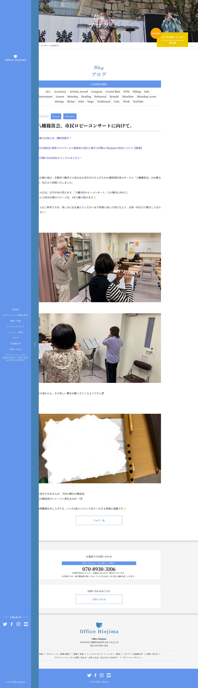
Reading (86, 96)
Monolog (72, 96)
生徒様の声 (15, 343)
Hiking (137, 91)
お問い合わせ (15, 349)
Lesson (60, 96)
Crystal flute (113, 91)
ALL (48, 91)
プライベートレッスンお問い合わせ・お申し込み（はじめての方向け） (15, 357)
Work (126, 101)
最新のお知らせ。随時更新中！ (54, 138)
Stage (90, 101)
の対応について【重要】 (129, 148)
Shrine (71, 101)
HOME (15, 309)
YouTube (138, 101)
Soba (81, 101)
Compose (96, 91)
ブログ (15, 337)
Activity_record (79, 91)
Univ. (117, 101)
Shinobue (128, 96)
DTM (126, 91)
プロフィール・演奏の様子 (16, 315)
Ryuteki (114, 96)
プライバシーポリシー (132, 657)
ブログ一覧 (99, 520)
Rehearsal (100, 96)
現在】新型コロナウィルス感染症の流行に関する (71, 148)
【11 (39, 148)
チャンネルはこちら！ (69, 158)
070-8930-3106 (99, 568)
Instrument (46, 96)
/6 (43, 148)
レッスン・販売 (15, 332)
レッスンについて (15, 326)
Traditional (103, 101)
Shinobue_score (146, 96)
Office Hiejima (107, 148)
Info (146, 91)
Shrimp (59, 101)
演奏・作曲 (15, 320)
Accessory (60, 91)
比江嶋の (42, 158)
